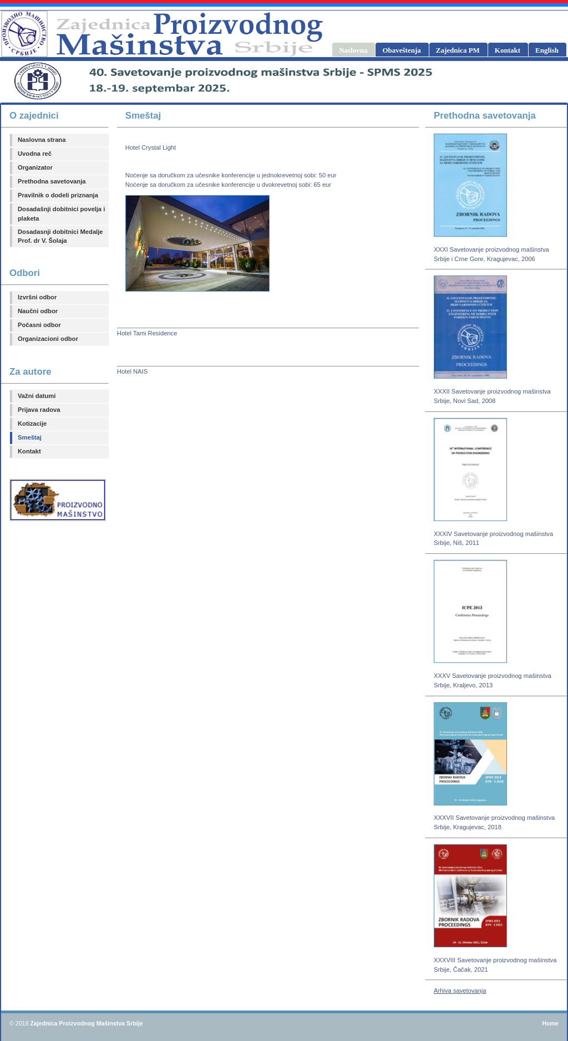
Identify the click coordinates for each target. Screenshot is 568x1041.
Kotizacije (32, 423)
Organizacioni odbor (48, 338)
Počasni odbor (39, 325)
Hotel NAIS (132, 371)
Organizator (35, 167)
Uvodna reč (35, 153)
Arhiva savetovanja (460, 990)
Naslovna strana (41, 139)
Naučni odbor (38, 311)
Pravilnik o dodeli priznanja (58, 195)
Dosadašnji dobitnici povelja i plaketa (61, 214)
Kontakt (29, 451)
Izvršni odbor (37, 297)
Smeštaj (30, 437)
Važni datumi (36, 395)
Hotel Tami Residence (147, 333)
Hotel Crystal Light (150, 147)
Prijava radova (39, 409)
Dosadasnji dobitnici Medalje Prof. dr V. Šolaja (60, 236)
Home (550, 1023)
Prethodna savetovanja (51, 181)
